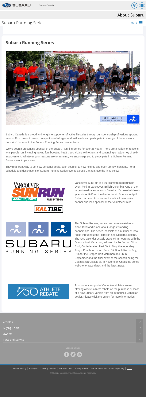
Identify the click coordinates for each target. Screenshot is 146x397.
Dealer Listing (19, 368)
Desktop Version (48, 368)
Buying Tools (11, 328)
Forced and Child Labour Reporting (107, 368)
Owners (7, 334)
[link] (38, 197)
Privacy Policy (81, 368)
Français (33, 368)
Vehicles (8, 322)
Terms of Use (65, 368)
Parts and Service (13, 339)
